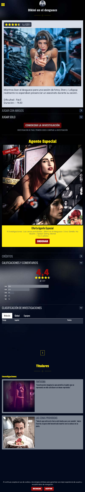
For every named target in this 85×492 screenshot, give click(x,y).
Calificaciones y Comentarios (20, 263)
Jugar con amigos (13, 110)
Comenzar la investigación (42, 125)
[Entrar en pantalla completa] (76, 32)
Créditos (7, 256)
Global (17, 315)
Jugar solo (8, 117)
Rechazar (37, 489)
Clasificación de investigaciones (22, 308)
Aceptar (48, 489)
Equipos (27, 315)
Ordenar (42, 241)
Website (7, 315)
